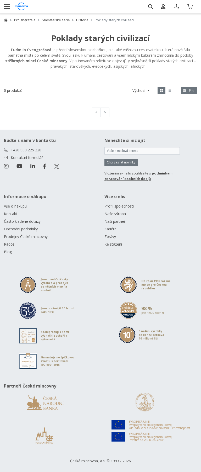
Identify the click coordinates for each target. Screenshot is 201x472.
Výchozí (139, 90)
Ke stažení (113, 244)
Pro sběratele (25, 20)
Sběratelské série (56, 20)
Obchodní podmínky (21, 228)
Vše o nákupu (15, 206)
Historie (82, 20)
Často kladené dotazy (22, 221)
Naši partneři (115, 221)
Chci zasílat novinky (121, 162)
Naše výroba (115, 213)
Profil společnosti (119, 206)
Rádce (9, 244)
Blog (8, 251)
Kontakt (10, 213)
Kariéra (110, 228)
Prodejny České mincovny (26, 236)
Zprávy (110, 236)
